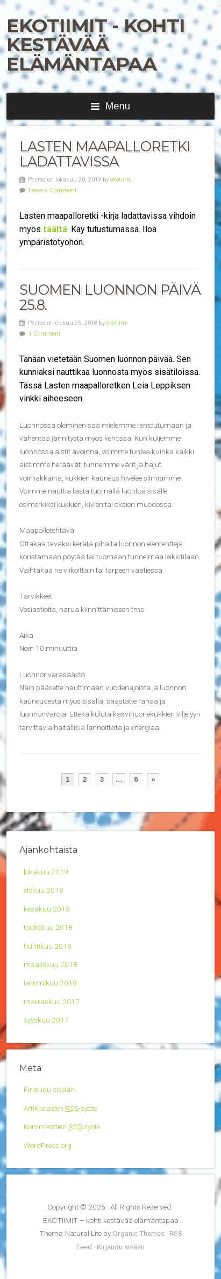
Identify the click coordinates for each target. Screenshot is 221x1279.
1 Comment (44, 333)
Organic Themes (138, 1233)
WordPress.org (48, 1145)
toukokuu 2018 (48, 927)
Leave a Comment (52, 190)
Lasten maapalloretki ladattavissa (104, 154)
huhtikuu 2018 (48, 946)
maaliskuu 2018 (50, 964)
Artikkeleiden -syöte (60, 1108)
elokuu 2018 (43, 890)
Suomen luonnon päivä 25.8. (110, 297)
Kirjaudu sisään (49, 1089)
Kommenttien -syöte (62, 1126)
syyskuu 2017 (46, 1020)
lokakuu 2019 (46, 871)
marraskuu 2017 (52, 1001)
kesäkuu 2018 (47, 909)
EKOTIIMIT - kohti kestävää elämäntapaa (95, 44)
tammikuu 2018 (50, 982)
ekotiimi (121, 179)
